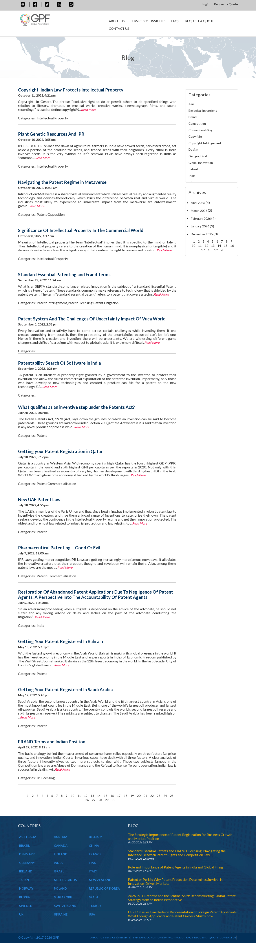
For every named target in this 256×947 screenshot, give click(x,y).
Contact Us (119, 28)
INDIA (58, 863)
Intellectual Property (52, 118)
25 (172, 795)
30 (113, 799)
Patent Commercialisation (56, 483)
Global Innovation (200, 163)
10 (73, 795)
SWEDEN (26, 906)
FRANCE (95, 854)
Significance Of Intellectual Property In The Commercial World (80, 230)
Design (193, 149)
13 (93, 795)
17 (119, 795)
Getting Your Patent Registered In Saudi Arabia (65, 689)
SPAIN (93, 897)
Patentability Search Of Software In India (59, 363)
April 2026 (198, 203)
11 (79, 795)
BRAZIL (24, 845)
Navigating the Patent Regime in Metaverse (62, 182)
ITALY (93, 871)
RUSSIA (24, 897)
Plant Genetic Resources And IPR (51, 134)
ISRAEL (59, 871)
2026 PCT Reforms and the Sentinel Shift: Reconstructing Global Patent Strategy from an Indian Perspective (182, 898)
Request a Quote (226, 4)
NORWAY (26, 888)
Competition (197, 123)
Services (137, 22)
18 (126, 795)
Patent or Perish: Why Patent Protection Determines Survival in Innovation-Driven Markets (175, 881)
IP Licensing (46, 778)
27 (94, 799)
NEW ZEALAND (100, 880)
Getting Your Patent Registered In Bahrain (60, 641)
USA (92, 914)
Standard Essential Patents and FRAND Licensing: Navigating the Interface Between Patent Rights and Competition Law (177, 853)
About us (117, 21)
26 (87, 799)
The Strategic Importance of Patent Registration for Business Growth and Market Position (180, 836)
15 (106, 795)
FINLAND (61, 854)
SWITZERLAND (65, 906)
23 (159, 795)
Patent (42, 435)
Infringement (197, 182)
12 (86, 795)
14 (99, 795)
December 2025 (202, 234)
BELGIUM (95, 837)
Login (205, 4)
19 (132, 795)
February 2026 (201, 218)
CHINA (94, 845)
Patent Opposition (51, 214)
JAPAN (24, 880)
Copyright (195, 136)
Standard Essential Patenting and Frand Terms (64, 274)
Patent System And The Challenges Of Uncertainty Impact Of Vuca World (92, 318)
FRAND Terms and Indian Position (51, 741)
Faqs (175, 21)
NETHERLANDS (65, 880)
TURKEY (95, 906)
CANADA (61, 845)
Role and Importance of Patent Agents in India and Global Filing (175, 867)
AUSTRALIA (27, 837)
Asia (191, 104)
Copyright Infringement (204, 143)
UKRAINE (61, 914)
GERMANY (27, 863)
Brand (192, 117)
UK (21, 914)
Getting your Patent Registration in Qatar (60, 451)
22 (152, 795)
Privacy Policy (174, 937)
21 (146, 795)
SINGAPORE (63, 897)
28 (101, 799)
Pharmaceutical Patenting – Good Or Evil (59, 547)
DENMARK (27, 854)
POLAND (60, 888)
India (40, 625)
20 (139, 795)
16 (112, 795)
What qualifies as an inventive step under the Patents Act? (76, 407)
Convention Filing (200, 130)
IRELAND (25, 871)
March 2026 (199, 210)
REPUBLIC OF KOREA (104, 888)
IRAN (92, 863)
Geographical (197, 156)
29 (107, 799)
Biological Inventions (202, 110)
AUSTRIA (60, 837)
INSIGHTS (158, 21)
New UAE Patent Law (39, 499)
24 (165, 795)
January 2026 (200, 226)
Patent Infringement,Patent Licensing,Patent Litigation (78, 303)
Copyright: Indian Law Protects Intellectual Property (70, 89)
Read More (88, 110)
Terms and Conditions (147, 937)
